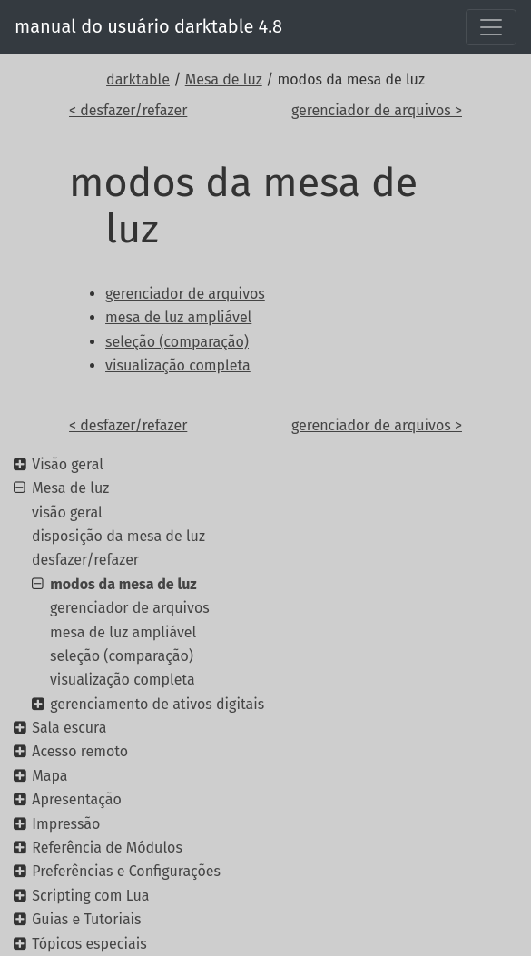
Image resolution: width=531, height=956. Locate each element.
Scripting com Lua (90, 895)
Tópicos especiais (89, 943)
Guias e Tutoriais (86, 919)
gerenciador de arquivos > (376, 110)
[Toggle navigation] (491, 27)
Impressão (66, 824)
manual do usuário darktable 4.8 (148, 26)
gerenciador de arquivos (130, 607)
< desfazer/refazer (128, 110)
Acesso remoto (80, 751)
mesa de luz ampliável (123, 632)
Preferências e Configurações (126, 871)
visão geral (67, 512)
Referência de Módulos (107, 847)
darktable (138, 79)
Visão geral (67, 464)
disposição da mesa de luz (118, 536)
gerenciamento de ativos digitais (157, 704)
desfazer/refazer (85, 559)
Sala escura (69, 727)
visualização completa (122, 679)
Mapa (49, 775)
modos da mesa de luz (123, 584)
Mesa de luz (223, 79)
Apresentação (77, 799)
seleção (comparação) (121, 656)
